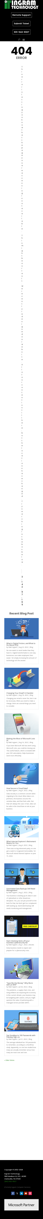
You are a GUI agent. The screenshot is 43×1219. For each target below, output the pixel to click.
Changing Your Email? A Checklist (19, 693)
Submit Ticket (21, 23)
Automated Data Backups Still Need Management (20, 890)
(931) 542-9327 (10, 1181)
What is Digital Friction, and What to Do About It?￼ (20, 644)
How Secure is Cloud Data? (17, 788)
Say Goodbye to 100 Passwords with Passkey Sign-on (20, 1036)
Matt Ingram (12, 647)
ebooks (31, 945)
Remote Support (21, 15)
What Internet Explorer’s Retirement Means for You (21, 842)
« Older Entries (9, 1060)
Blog (31, 647)
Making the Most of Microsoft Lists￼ (20, 739)
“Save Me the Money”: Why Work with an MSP (19, 984)
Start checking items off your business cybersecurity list (18, 942)
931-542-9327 (21, 32)
